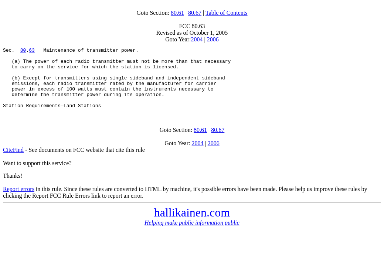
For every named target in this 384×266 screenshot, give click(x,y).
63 (32, 51)
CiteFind (13, 162)
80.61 (177, 13)
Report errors (18, 201)
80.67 (194, 13)
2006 (213, 39)
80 (23, 51)
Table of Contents (226, 13)
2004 (197, 39)
